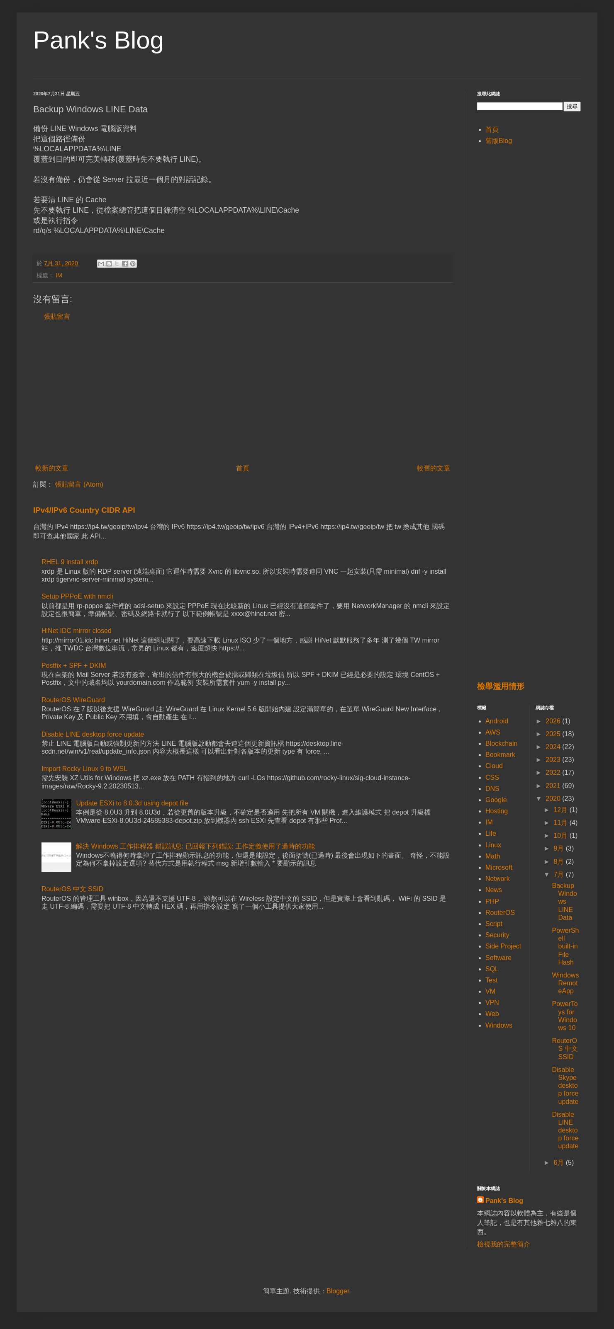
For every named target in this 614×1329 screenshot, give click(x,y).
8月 (559, 861)
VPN (492, 1002)
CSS (492, 777)
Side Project (503, 946)
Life (490, 833)
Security (497, 935)
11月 (561, 822)
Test (491, 980)
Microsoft (498, 867)
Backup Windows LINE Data (564, 901)
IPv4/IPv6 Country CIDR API (84, 510)
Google (496, 799)
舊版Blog (498, 140)
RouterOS (500, 912)
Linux (493, 845)
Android (496, 721)
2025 (554, 733)
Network (497, 878)
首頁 (242, 468)
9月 (559, 848)
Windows (498, 1025)
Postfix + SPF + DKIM (73, 665)
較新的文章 (51, 468)
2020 (554, 798)
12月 (561, 809)
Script (493, 923)
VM (490, 991)
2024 (554, 746)
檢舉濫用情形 (500, 686)
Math (492, 856)
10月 (561, 835)
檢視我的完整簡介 (503, 1244)
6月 (559, 1162)
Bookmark (500, 754)
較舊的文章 (433, 468)
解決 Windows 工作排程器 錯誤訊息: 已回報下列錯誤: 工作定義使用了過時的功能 (195, 846)
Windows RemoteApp (565, 983)
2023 (554, 759)
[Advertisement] (242, 393)
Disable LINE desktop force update (92, 734)
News (493, 889)
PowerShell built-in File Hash (565, 946)
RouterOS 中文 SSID (72, 888)
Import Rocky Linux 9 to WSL (84, 768)
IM (59, 275)
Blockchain (501, 743)
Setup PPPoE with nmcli (77, 596)
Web (492, 1013)
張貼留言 (57, 316)
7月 (559, 874)
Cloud (494, 765)
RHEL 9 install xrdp (69, 561)
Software (498, 957)
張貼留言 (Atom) (79, 484)
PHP (492, 901)
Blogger (337, 1291)
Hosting (496, 811)
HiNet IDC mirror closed (76, 630)
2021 (554, 785)
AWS (492, 732)
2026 (554, 721)
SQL (492, 968)
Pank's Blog (98, 40)
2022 (554, 772)
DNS (492, 788)
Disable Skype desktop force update (565, 1085)
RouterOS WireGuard (73, 699)
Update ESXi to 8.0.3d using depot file (132, 803)
